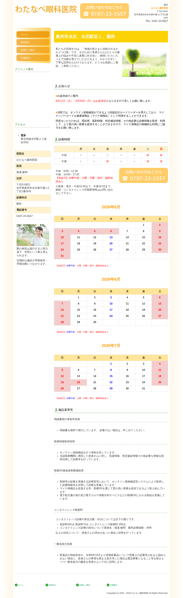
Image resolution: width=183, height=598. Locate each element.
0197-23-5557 (160, 21)
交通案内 (25, 58)
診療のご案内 (28, 50)
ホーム (24, 34)
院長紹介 (25, 42)
